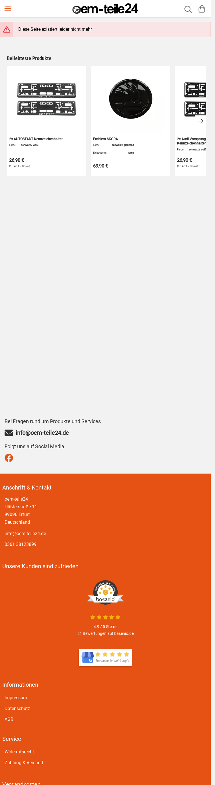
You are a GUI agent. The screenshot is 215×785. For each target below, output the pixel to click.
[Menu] (8, 8)
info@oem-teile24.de (25, 533)
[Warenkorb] (201, 9)
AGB (9, 719)
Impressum (16, 697)
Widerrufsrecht (19, 752)
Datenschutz (17, 708)
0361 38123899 (21, 544)
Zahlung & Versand (24, 762)
